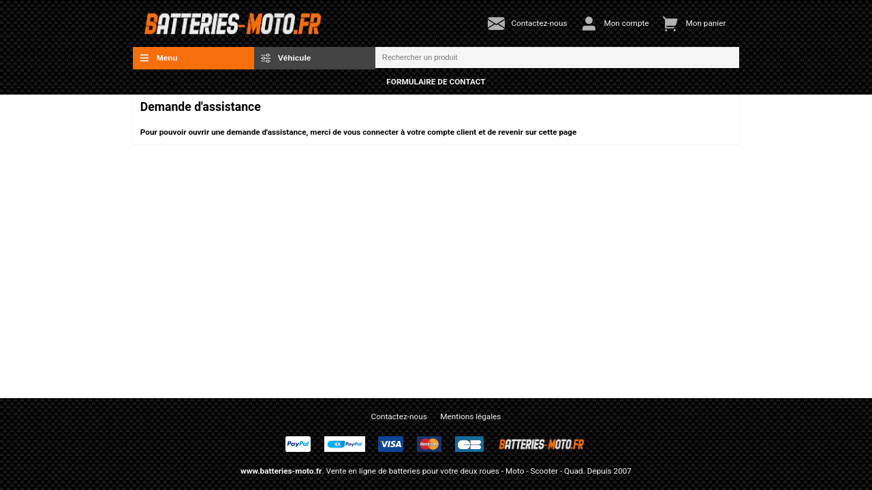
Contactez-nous (399, 416)
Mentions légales (470, 416)
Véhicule (286, 58)
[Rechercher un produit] (557, 58)
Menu (159, 58)
